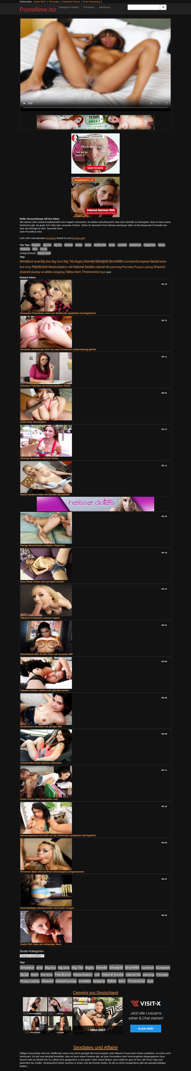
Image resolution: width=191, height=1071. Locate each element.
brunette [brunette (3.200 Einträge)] (116, 261)
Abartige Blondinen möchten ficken (39, 458)
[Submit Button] (163, 7)
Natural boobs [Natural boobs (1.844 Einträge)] (84, 267)
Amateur (36, 245)
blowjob (68, 245)
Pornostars (89, 7)
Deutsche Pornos (71, 1)
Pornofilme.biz (38, 9)
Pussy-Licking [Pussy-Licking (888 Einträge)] (143, 267)
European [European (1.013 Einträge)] (143, 261)
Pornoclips (54, 1)
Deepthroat (135, 245)
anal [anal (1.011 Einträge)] (37, 261)
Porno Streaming (91, 1)
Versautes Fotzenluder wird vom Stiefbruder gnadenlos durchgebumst (58, 313)
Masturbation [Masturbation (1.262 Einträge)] (57, 267)
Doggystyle (149, 245)
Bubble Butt (100, 245)
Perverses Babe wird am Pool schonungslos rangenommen (52, 871)
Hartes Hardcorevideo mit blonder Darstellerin (45, 494)
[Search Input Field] (144, 7)
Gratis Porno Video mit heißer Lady (39, 799)
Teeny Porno (44, 253)
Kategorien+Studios (69, 7)
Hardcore (25, 249)
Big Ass (47, 245)
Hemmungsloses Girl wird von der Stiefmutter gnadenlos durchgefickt (58, 835)
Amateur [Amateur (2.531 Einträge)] (26, 261)
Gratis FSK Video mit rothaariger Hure (40, 944)
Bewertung (104, 7)
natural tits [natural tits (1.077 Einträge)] (102, 267)
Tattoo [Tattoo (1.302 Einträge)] (69, 272)
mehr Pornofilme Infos (31, 231)
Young (43, 249)
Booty (88, 245)
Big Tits (58, 245)
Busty (112, 245)
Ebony (161, 245)
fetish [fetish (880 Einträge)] (162, 261)
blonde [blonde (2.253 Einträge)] (89, 261)
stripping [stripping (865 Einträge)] (59, 272)
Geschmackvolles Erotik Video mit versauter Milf (46, 654)
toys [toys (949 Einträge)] (102, 272)
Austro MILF (40, 1)
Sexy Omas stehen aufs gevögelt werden (42, 581)
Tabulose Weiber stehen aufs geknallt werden (44, 690)
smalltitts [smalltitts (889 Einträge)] (47, 272)
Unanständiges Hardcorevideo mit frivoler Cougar (47, 908)
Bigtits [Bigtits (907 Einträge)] (79, 261)
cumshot (122, 245)
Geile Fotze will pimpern (33, 422)
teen (35, 249)
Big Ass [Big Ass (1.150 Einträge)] (45, 261)
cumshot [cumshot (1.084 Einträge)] (130, 261)
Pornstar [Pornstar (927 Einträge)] (127, 267)
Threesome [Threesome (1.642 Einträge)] (90, 272)
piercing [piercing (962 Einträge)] (115, 267)
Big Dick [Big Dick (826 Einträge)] (57, 261)
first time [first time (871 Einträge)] (25, 267)
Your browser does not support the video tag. (95, 65)
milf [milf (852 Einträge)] (70, 267)
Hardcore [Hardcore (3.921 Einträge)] (40, 266)
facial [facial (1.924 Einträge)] (154, 261)
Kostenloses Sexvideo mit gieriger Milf (41, 726)
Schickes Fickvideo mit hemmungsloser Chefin (45, 385)
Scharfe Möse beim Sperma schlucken (40, 763)
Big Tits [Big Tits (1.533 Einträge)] (68, 261)
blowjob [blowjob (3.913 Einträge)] (101, 261)
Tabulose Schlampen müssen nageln (40, 618)
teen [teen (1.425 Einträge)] (78, 272)
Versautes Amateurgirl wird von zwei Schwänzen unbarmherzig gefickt (58, 349)
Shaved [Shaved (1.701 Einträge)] (159, 267)
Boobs (79, 245)
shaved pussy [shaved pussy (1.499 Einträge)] (30, 272)
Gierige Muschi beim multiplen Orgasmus (42, 545)
